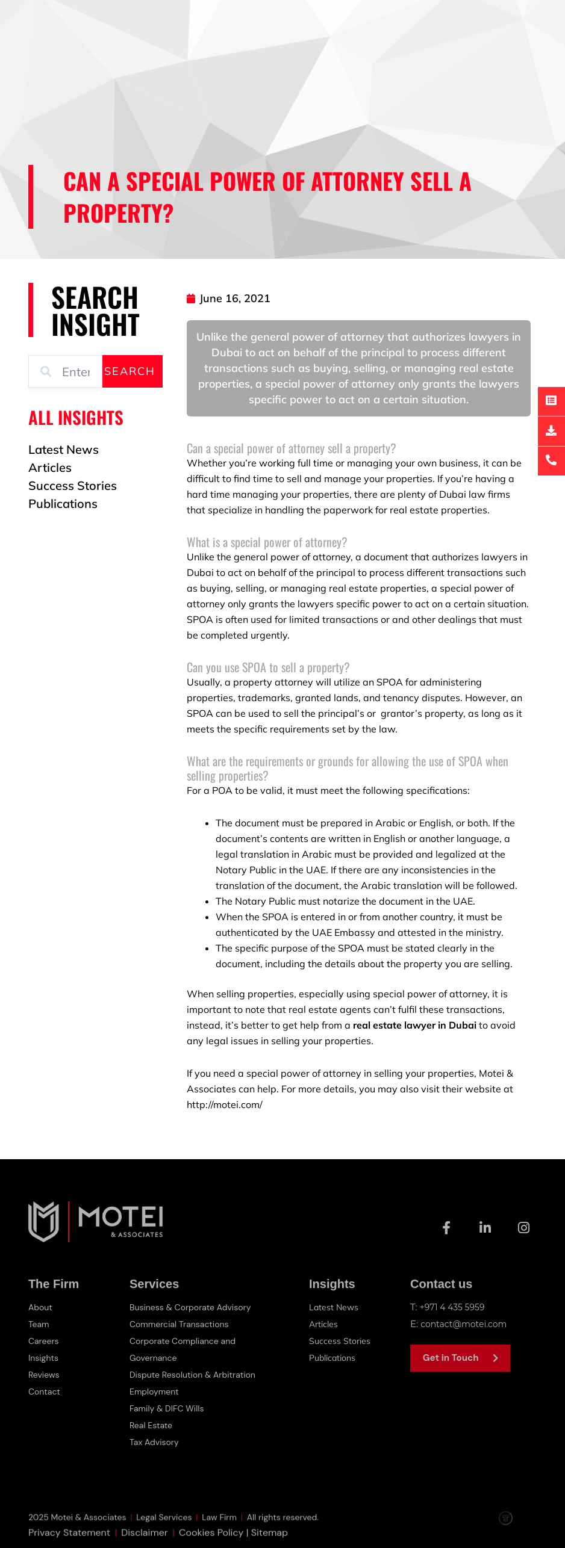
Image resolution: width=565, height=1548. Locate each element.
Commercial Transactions (183, 1324)
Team (39, 1324)
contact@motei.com (466, 1324)
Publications (335, 1357)
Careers (44, 1341)
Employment (156, 1391)
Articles (324, 1324)
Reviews (44, 1375)
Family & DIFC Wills (169, 1408)
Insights (44, 1358)
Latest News (334, 1307)
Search (129, 371)
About (41, 1307)
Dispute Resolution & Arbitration (197, 1375)
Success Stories (340, 1340)
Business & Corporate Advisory (195, 1307)
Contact (45, 1391)
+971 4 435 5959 (455, 1307)
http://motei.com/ (225, 1104)
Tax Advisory (156, 1442)
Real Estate (152, 1425)
